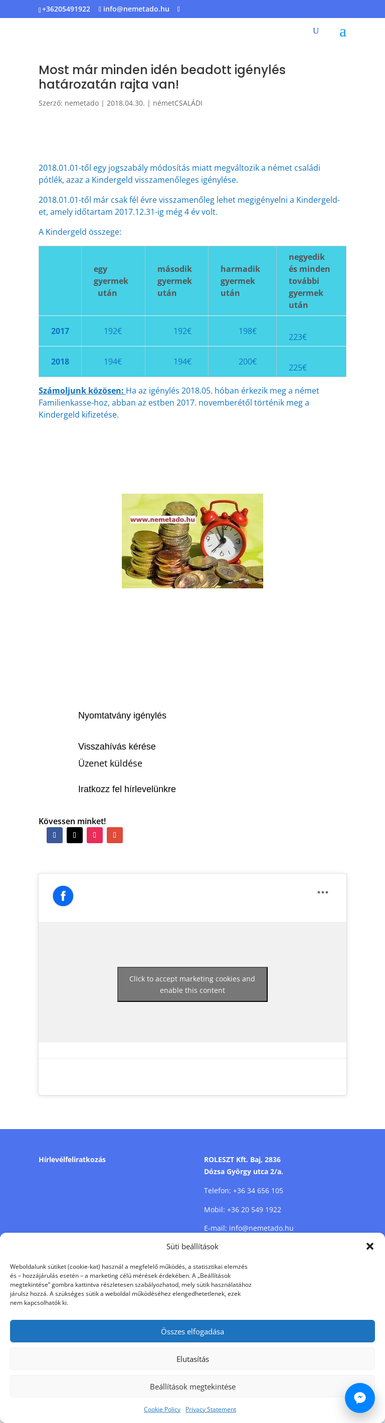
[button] (370, 1246)
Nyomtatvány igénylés (122, 715)
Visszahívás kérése (117, 747)
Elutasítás (192, 1359)
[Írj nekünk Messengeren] (360, 1398)
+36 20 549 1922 (254, 1209)
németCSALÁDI (178, 103)
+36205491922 (66, 9)
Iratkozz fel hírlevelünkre (127, 789)
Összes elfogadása (192, 1331)
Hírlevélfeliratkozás (72, 1159)
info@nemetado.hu (261, 1228)
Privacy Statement (210, 1409)
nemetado (82, 103)
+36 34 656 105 (258, 1190)
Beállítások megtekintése (193, 1386)
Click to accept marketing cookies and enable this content (192, 984)
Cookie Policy (162, 1409)
